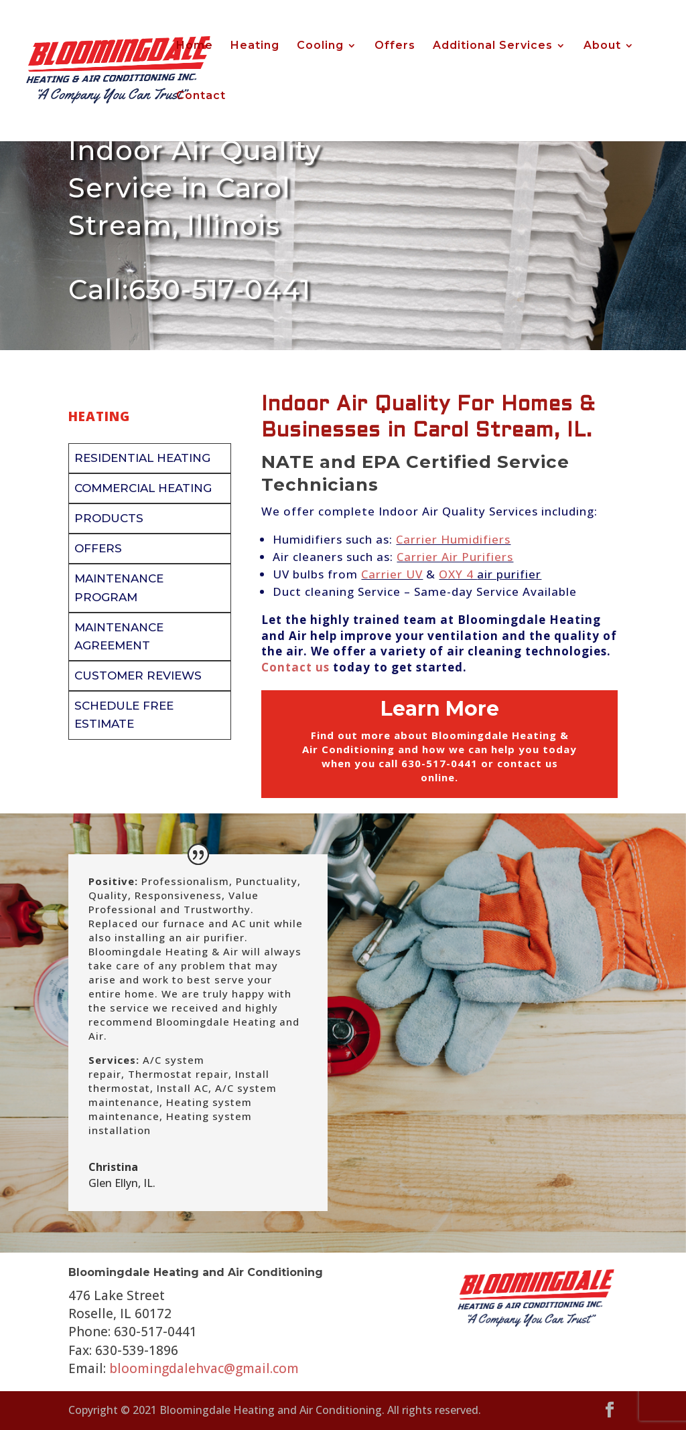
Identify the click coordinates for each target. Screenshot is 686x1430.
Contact (201, 96)
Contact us (295, 667)
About (602, 46)
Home (194, 46)
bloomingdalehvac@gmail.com (204, 1368)
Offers (394, 46)
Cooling (320, 46)
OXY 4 (458, 574)
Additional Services (493, 46)
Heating (254, 46)
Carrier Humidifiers (453, 539)
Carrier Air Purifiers (455, 556)
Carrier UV (392, 574)
